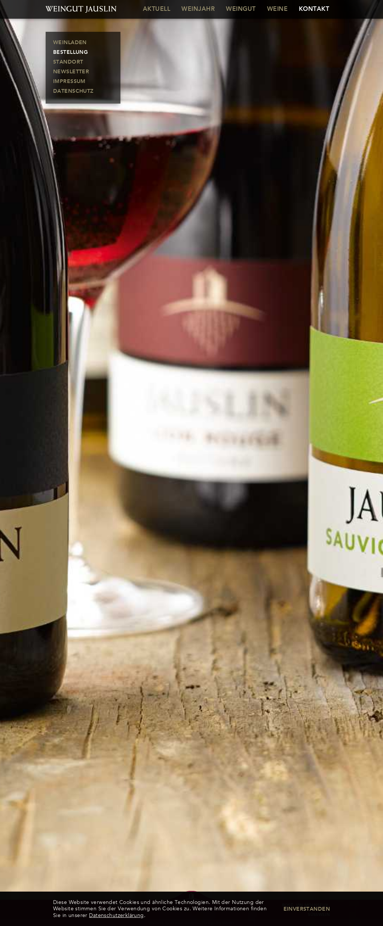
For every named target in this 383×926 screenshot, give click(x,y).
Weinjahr (198, 9)
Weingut (240, 9)
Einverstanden (307, 909)
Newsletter (71, 71)
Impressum (69, 81)
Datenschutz (73, 91)
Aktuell (156, 9)
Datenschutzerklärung (116, 915)
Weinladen (70, 42)
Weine (277, 9)
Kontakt (314, 9)
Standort (68, 62)
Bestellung (70, 52)
